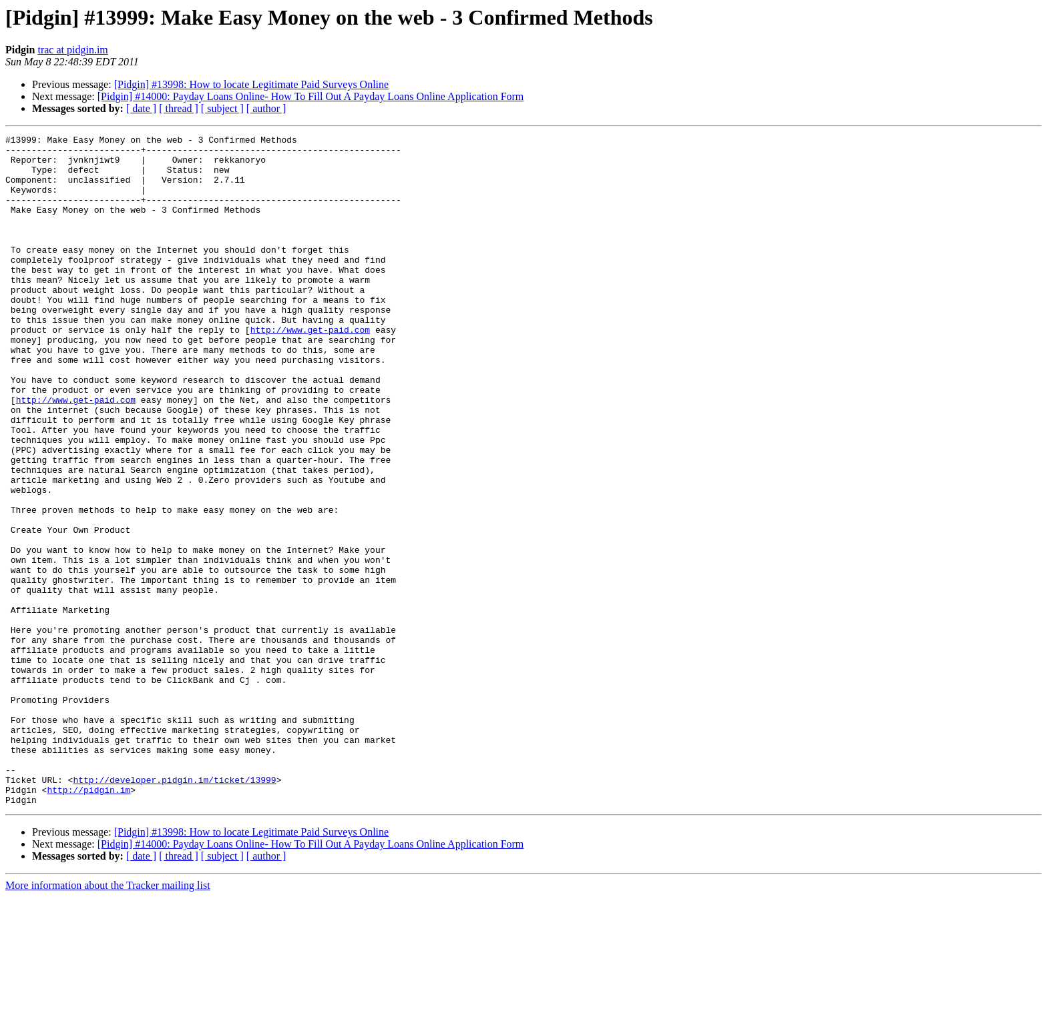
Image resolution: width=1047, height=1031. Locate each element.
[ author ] (266, 108)
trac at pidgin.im (72, 49)
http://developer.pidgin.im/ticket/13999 (174, 910)
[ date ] (141, 108)
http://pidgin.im (88, 922)
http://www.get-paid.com (310, 369)
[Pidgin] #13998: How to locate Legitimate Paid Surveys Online (251, 84)
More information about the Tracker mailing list (107, 1019)
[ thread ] (178, 108)
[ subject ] (222, 108)
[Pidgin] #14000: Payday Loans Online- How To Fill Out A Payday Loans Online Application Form (310, 96)
